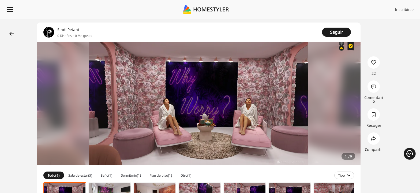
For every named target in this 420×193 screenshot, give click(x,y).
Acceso (315, 8)
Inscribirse (336, 8)
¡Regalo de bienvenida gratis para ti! (294, 22)
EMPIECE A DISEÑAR (391, 8)
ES (356, 8)
